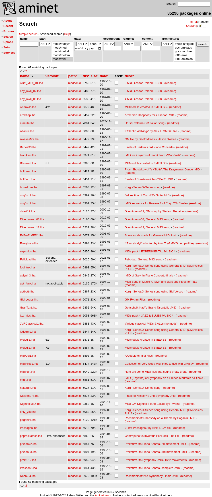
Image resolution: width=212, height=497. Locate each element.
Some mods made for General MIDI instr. (151, 235)
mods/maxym (62, 44)
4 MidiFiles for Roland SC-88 (143, 99)
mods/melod (62, 51)
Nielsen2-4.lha (29, 395)
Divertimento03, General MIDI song (147, 219)
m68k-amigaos (184, 44)
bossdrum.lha (28, 187)
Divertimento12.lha (32, 227)
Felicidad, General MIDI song (143, 259)
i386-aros (184, 55)
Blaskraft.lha (28, 163)
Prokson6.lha (28, 468)
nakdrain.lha (28, 387)
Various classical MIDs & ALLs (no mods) (151, 323)
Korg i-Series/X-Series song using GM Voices (154, 291)
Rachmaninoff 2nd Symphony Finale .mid (151, 476)
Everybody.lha (29, 243)
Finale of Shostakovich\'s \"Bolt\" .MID (149, 179)
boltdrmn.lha (28, 171)
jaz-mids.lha (27, 315)
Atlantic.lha (27, 131)
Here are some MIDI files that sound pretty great (155, 371)
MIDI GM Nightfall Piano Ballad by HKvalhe (152, 403)
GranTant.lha (28, 307)
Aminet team (103, 495)
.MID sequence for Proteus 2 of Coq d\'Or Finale (156, 203)
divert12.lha (27, 211)
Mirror (193, 21)
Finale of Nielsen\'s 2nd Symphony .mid (150, 395)
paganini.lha (28, 419)
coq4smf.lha (28, 203)
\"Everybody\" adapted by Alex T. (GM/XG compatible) (159, 243)
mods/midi (62, 59)
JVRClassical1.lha (31, 323)
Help (67, 34)
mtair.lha (25, 379)
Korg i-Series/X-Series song (142, 187)
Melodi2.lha (27, 347)
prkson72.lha (28, 444)
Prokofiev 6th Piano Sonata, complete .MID (152, 468)
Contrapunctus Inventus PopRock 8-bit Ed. (152, 436)
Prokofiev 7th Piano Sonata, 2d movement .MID (155, 444)
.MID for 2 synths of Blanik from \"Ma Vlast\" (153, 155)
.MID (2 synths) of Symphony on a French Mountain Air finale (164, 378)
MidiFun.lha (27, 371)
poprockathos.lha (31, 436)
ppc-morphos (184, 51)
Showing (191, 25)
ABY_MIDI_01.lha (31, 83)
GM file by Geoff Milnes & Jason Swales (150, 139)
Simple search (28, 34)
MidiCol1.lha (28, 355)
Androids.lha (28, 107)
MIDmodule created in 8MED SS (146, 107)
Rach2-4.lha (28, 476)
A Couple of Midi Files (139, 355)
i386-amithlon (184, 59)
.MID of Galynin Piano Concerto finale (149, 275)
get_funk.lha (28, 283)
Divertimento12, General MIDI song (147, 227)
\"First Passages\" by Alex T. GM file (148, 428)
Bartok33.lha (28, 147)
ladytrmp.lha (28, 331)
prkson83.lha (28, 452)
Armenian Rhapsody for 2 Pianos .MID (149, 115)
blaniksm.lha (28, 155)
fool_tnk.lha (27, 267)
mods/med (62, 48)
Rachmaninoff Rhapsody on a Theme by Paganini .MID (160, 418)
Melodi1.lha (27, 339)
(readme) (170, 83)
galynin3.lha (27, 275)
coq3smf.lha (28, 195)
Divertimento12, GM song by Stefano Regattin (154, 211)
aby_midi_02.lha (30, 91)
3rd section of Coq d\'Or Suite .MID (147, 195)
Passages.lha (28, 428)
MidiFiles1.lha (29, 363)
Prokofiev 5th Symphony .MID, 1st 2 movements (156, 460)
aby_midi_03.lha (30, 99)
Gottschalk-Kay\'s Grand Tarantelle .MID (150, 307)
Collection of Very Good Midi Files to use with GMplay (159, 363)
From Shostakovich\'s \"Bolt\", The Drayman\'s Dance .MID (162, 169)
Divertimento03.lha (32, 219)
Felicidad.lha (28, 259)
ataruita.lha (27, 123)
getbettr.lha (27, 291)
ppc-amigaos (184, 48)
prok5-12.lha (28, 460)
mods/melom (62, 55)
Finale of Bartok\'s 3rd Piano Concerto (149, 147)
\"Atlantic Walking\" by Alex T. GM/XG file (151, 131)
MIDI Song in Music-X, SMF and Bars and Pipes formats (161, 281)
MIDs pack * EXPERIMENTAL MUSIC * (150, 251)
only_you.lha (28, 411)
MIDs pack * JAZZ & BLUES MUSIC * (149, 315)
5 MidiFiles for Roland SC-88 (143, 83)
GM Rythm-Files (135, 299)
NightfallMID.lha (30, 403)
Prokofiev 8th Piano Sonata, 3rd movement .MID (156, 452)
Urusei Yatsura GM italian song (145, 123)
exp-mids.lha (28, 251)
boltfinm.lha (27, 179)
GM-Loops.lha (29, 299)
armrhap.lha (27, 115)
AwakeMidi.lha (29, 139)
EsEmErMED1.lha (31, 235)
